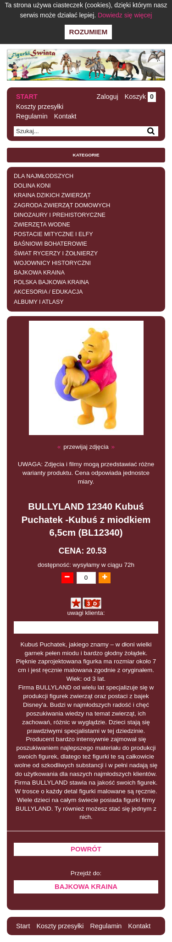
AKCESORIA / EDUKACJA (48, 292)
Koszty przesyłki (39, 106)
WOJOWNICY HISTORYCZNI (52, 263)
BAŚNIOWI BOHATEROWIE (50, 244)
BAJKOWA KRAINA (39, 272)
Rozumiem (88, 32)
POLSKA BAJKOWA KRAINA (51, 282)
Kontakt (65, 116)
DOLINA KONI (32, 186)
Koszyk (140, 96)
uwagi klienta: (86, 612)
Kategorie (86, 154)
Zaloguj (107, 96)
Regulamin (32, 116)
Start (27, 96)
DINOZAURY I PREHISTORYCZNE (59, 215)
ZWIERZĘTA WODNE (42, 224)
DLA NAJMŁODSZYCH (43, 176)
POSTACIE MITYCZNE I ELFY (53, 234)
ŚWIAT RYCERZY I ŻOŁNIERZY (56, 253)
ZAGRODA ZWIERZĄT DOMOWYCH (62, 205)
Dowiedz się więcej (125, 15)
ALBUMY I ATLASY (39, 302)
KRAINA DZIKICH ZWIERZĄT (52, 195)
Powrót (86, 849)
